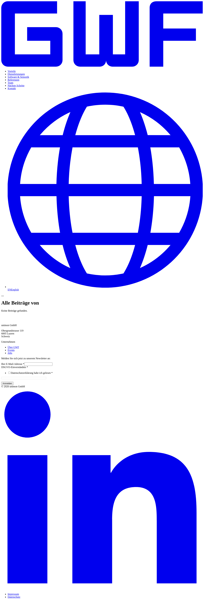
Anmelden (7, 383)
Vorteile (12, 71)
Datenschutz (14, 597)
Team (10, 82)
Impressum (13, 594)
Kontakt (12, 88)
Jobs (10, 353)
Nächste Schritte (16, 85)
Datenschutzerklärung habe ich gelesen (32, 373)
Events (11, 350)
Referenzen (13, 79)
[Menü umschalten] (2, 295)
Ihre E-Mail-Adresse (12, 364)
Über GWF (13, 347)
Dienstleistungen (16, 74)
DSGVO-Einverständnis (14, 367)
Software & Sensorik (18, 77)
